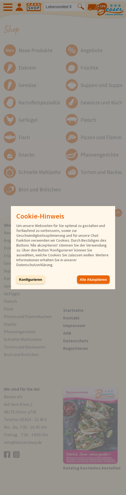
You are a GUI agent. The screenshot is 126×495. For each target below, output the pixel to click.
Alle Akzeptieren (93, 280)
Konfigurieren (30, 280)
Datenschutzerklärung (34, 264)
